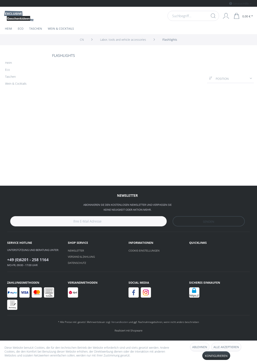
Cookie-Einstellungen (144, 250)
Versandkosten (119, 322)
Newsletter (76, 250)
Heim (8, 63)
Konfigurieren (216, 356)
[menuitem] (223, 3)
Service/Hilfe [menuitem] (239, 4)
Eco (7, 70)
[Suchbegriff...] (193, 16)
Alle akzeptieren (226, 347)
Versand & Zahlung (81, 257)
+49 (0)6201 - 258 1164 (28, 259)
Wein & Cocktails (16, 83)
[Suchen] (212, 16)
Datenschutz (77, 263)
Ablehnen (199, 347)
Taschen (10, 77)
